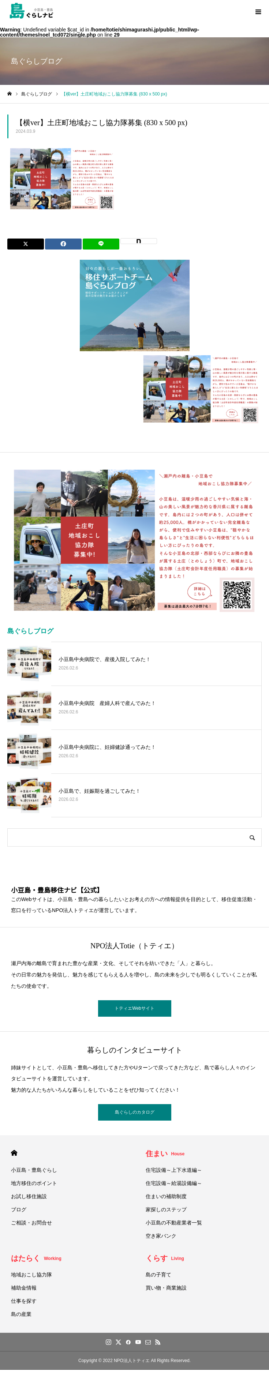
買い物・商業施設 (166, 1288)
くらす (165, 1258)
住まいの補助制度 (166, 1196)
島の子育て (158, 1275)
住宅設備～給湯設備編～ (174, 1183)
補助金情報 (24, 1288)
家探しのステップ (166, 1209)
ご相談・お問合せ (31, 1223)
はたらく (36, 1258)
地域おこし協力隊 (31, 1275)
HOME (14, 1153)
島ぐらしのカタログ (134, 1112)
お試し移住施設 (29, 1196)
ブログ (18, 1209)
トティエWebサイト (134, 1008)
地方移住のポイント (34, 1183)
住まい (165, 1153)
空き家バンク (161, 1236)
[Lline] (101, 244)
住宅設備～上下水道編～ (174, 1170)
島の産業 (21, 1314)
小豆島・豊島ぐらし (34, 1170)
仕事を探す (24, 1301)
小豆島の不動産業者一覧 (174, 1223)
